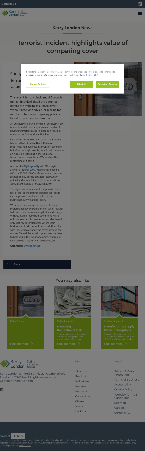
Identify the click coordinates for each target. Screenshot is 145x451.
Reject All (81, 84)
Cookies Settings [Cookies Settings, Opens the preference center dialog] (37, 84)
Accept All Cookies (107, 84)
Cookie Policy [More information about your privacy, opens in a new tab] (92, 75)
